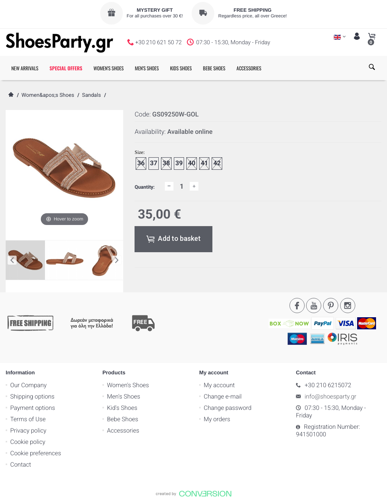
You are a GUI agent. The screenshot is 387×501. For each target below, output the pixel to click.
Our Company (28, 385)
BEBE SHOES (214, 68)
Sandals (91, 95)
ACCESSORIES (249, 68)
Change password (227, 407)
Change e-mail (222, 396)
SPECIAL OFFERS (66, 68)
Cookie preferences (35, 453)
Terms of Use (28, 419)
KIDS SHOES (181, 68)
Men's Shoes (123, 396)
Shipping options (32, 396)
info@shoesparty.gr (330, 396)
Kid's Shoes (122, 407)
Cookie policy (27, 441)
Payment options (32, 407)
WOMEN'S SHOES (108, 68)
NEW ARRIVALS (24, 68)
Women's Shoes (128, 385)
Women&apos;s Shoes (48, 95)
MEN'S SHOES (147, 68)
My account (219, 385)
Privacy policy (28, 430)
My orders (217, 419)
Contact (20, 464)
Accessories (123, 430)
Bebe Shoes (122, 419)
